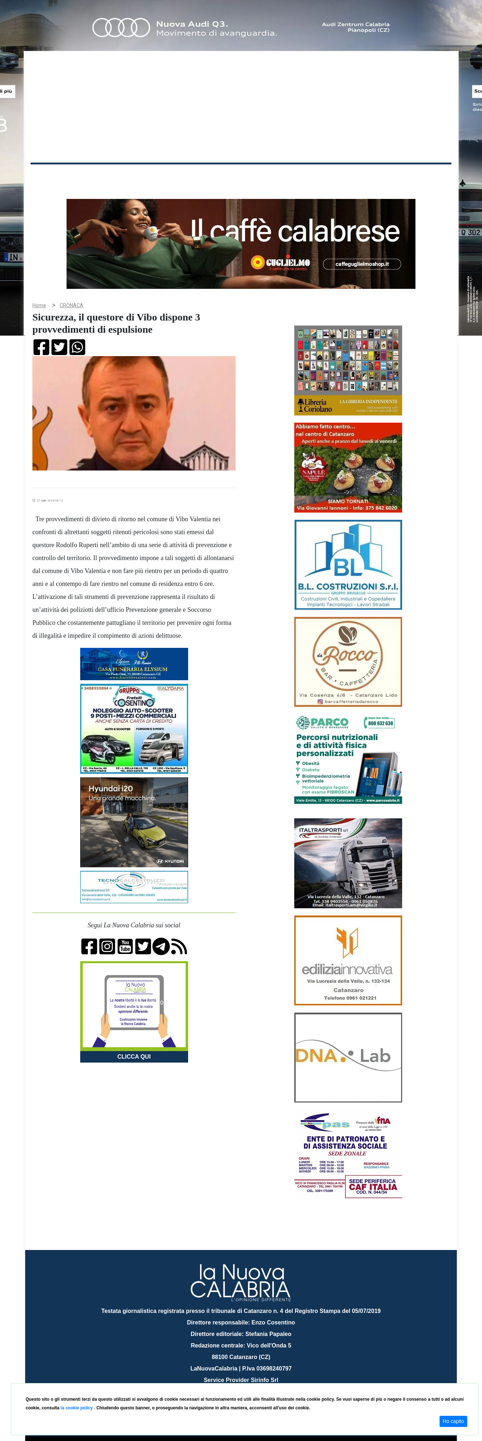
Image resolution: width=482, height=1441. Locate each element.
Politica (133, 176)
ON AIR (423, 177)
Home (48, 174)
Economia (214, 176)
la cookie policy (77, 1407)
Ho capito (453, 1421)
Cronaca (105, 176)
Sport (242, 176)
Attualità (183, 176)
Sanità (158, 176)
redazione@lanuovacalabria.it (256, 1380)
